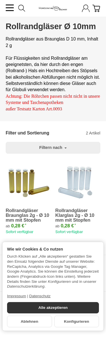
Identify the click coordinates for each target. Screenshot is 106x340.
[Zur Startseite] (53, 8)
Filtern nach (53, 147)
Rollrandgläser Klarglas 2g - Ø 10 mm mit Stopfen (74, 215)
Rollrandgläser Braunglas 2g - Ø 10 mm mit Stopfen (27, 215)
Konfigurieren (76, 321)
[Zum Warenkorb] (96, 8)
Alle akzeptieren (53, 307)
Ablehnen (29, 321)
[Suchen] (21, 8)
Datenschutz (40, 296)
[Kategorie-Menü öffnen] (10, 8)
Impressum (16, 296)
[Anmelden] (86, 8)
